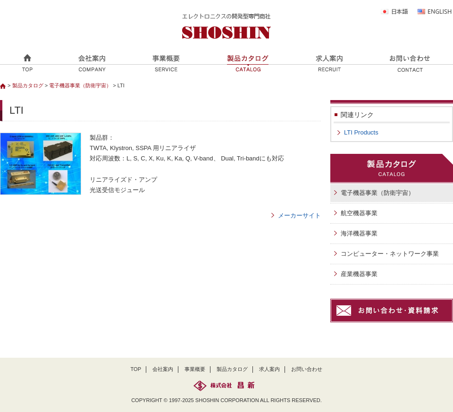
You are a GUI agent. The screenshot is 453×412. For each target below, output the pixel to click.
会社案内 (162, 369)
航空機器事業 (359, 213)
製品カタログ (27, 85)
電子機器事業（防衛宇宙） (80, 85)
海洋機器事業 (359, 233)
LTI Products (361, 132)
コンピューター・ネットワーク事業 (390, 253)
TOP (136, 369)
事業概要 (195, 369)
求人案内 (269, 369)
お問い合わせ (306, 369)
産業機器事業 (359, 273)
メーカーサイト (299, 215)
